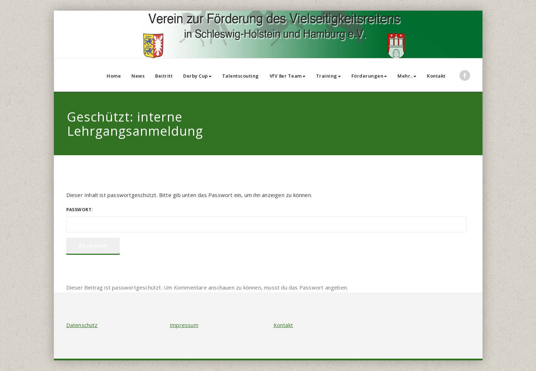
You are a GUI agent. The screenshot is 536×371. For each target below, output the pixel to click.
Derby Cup (197, 76)
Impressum (184, 324)
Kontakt (436, 76)
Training (328, 76)
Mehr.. (406, 76)
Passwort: (266, 219)
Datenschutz (82, 324)
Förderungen (369, 76)
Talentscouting (240, 76)
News (138, 76)
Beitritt (164, 76)
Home (114, 76)
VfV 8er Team (287, 76)
